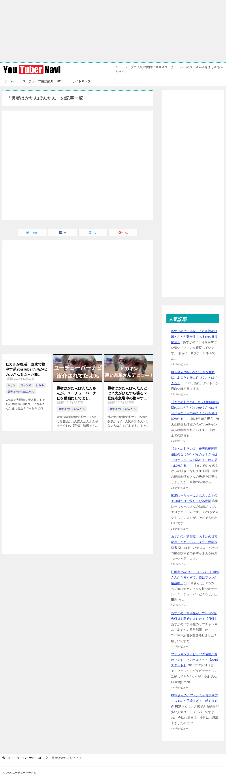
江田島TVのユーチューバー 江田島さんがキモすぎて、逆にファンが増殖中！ (195, 577)
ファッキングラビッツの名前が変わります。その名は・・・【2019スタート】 (194, 659)
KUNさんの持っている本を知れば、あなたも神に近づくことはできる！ (194, 377)
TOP (24, 758)
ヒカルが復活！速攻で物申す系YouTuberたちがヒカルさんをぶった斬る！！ (26, 369)
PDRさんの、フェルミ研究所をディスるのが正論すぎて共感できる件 (194, 700)
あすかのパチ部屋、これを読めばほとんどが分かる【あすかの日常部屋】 (194, 336)
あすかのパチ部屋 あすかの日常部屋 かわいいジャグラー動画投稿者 (194, 542)
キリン (11, 385)
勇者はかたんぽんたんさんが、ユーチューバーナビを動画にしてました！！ (76, 393)
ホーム (9, 81)
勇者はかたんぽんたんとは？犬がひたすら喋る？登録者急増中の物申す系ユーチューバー (127, 393)
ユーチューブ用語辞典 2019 (43, 81)
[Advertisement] (113, 31)
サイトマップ (81, 81)
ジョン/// (26, 385)
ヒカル (40, 385)
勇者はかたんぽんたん (21, 391)
